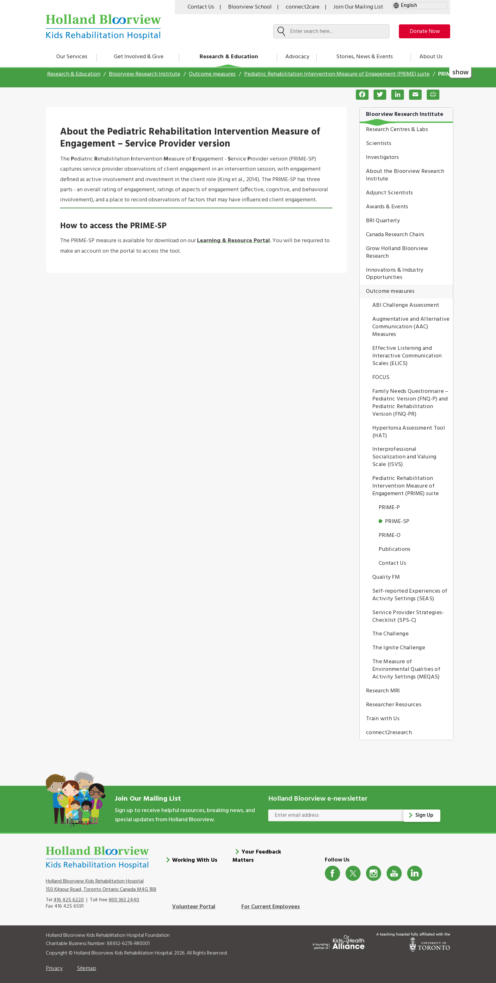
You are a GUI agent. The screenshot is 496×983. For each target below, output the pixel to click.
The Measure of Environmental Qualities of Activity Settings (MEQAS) (406, 669)
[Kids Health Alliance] (338, 937)
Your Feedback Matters (256, 853)
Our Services (71, 56)
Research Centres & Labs (397, 129)
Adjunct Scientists (389, 193)
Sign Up (425, 815)
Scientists (378, 143)
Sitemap (86, 965)
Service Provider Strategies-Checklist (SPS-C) (408, 616)
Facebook (332, 870)
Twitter (353, 870)
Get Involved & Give (139, 56)
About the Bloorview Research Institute (405, 175)
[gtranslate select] (419, 5)
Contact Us (201, 7)
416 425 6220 (68, 897)
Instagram (373, 870)
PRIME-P (389, 507)
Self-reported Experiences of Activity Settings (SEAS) (409, 595)
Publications (395, 549)
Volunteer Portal (193, 903)
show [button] (460, 72)
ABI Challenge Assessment (405, 305)
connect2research (389, 732)
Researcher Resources (393, 704)
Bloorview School (250, 7)
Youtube (394, 870)
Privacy (54, 965)
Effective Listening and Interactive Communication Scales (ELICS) (407, 356)
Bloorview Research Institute (144, 74)
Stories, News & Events (364, 56)
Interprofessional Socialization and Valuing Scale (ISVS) (404, 457)
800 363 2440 (124, 897)
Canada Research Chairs (395, 234)
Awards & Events (387, 206)
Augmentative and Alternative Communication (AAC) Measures (411, 327)
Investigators (382, 157)
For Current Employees (270, 903)
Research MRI (383, 691)
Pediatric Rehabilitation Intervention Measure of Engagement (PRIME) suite (337, 74)
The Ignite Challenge (398, 647)
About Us (431, 56)
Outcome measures (212, 74)
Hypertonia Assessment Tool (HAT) (408, 432)
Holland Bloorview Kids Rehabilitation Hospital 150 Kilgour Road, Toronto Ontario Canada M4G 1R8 (101, 882)
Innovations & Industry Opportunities (395, 274)
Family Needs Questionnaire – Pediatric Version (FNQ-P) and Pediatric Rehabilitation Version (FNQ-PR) (410, 403)
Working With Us (194, 857)
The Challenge (390, 634)
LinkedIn (415, 870)
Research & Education (229, 56)
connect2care (302, 7)
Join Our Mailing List (358, 7)
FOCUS (381, 377)
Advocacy (297, 56)
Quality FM (386, 577)
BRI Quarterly (383, 220)
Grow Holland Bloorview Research (397, 252)
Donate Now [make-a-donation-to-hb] (422, 31)
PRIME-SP (397, 521)
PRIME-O (389, 535)
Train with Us (383, 718)
